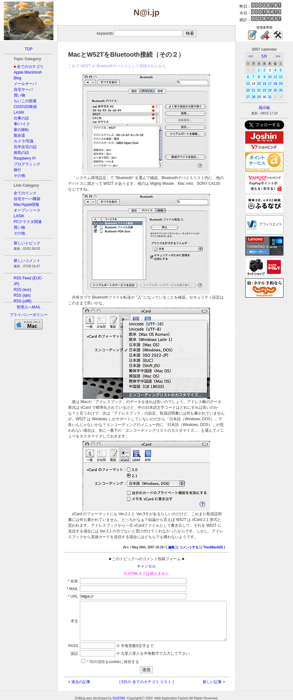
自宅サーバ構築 (23, 199)
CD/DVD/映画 (21, 107)
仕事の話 (17, 118)
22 (262, 90)
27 (252, 97)
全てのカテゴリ (26, 66)
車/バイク (18, 124)
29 (262, 97)
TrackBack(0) (220, 536)
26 (284, 90)
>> (282, 56)
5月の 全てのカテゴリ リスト (146, 678)
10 (274, 77)
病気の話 (17, 152)
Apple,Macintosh (24, 72)
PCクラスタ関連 (24, 222)
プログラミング (23, 164)
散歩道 (15, 135)
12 (284, 77)
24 (274, 90)
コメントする (196, 536)
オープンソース (23, 210)
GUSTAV (119, 694)
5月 (268, 56)
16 (268, 83)
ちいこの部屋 (21, 101)
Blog (13, 78)
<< (254, 56)
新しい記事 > (221, 678)
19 (284, 83)
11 (279, 77)
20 (252, 90)
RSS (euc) (18, 289)
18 (279, 83)
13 (252, 83)
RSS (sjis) (18, 295)
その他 (15, 175)
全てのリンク (21, 193)
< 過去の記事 (72, 678)
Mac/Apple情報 (23, 204)
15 (262, 83)
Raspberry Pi (21, 158)
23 (268, 90)
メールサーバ (21, 84)
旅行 (13, 170)
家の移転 (17, 129)
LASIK (15, 112)
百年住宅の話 (21, 147)
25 (279, 90)
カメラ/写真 (20, 141)
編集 (178, 536)
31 (274, 97)
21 (257, 90)
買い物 (15, 95)
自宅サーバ (19, 89)
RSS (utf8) (19, 301)
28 (257, 97)
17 (274, 83)
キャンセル (146, 554)
